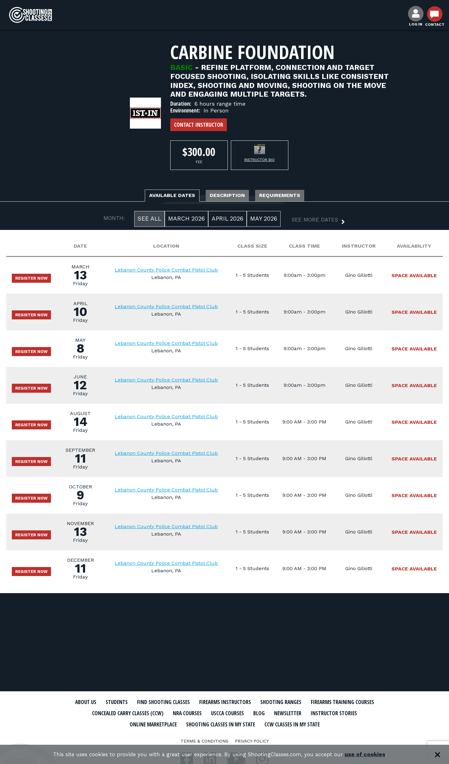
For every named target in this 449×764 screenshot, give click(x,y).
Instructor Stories (166, 723)
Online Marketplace (231, 723)
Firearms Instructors (267, 702)
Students (141, 702)
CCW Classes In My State (224, 734)
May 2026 (263, 220)
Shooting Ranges (331, 702)
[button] (313, 222)
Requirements (292, 196)
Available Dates (161, 196)
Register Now (35, 280)
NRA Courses (279, 713)
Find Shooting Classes (195, 702)
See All (149, 220)
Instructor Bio (259, 160)
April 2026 (227, 220)
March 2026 (186, 220)
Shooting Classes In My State (311, 723)
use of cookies (373, 754)
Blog (361, 713)
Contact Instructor (198, 124)
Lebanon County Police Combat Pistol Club (171, 271)
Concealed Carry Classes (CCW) (210, 713)
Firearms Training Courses (119, 713)
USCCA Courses (325, 713)
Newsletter (112, 723)
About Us (105, 702)
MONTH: (114, 220)
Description (229, 196)
